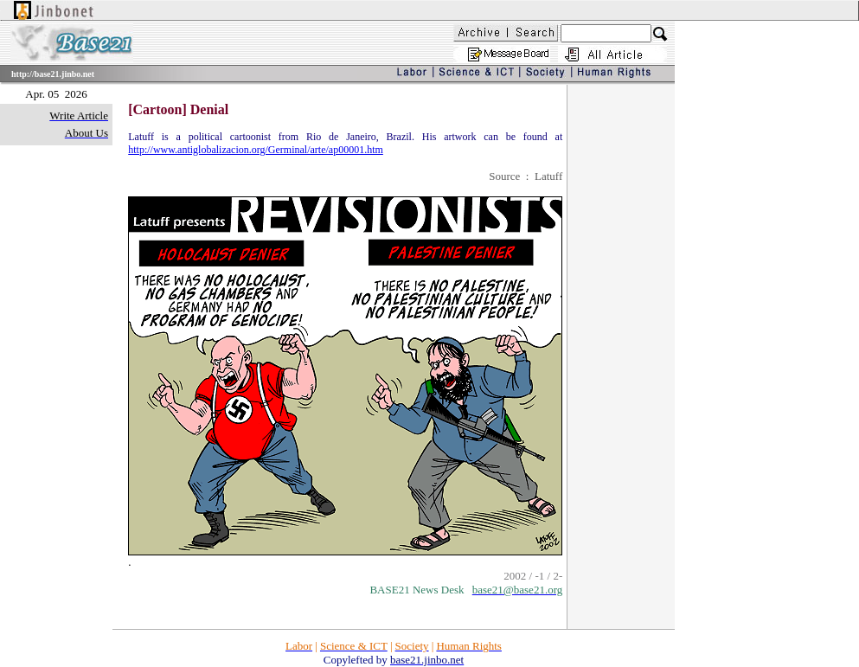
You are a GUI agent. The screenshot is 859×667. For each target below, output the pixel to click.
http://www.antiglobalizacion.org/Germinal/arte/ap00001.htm (255, 150)
